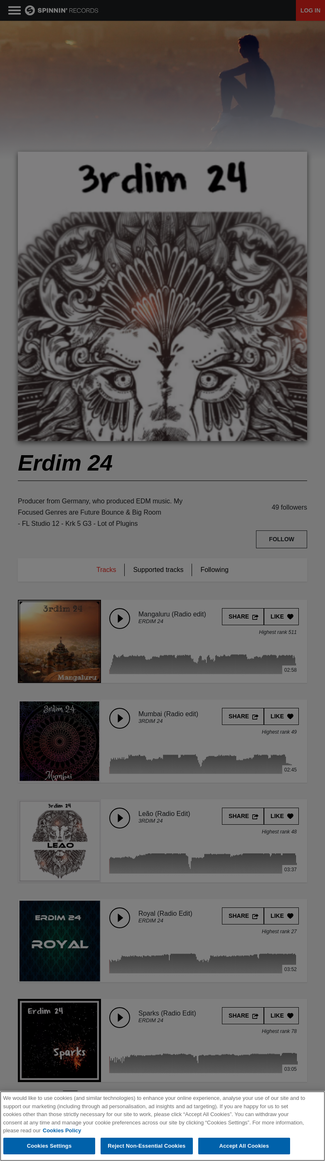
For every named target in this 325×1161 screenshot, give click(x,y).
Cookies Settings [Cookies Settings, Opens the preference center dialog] (49, 1146)
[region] (162, 1126)
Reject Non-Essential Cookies (146, 1146)
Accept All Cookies (244, 1146)
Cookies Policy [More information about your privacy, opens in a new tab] (62, 1130)
